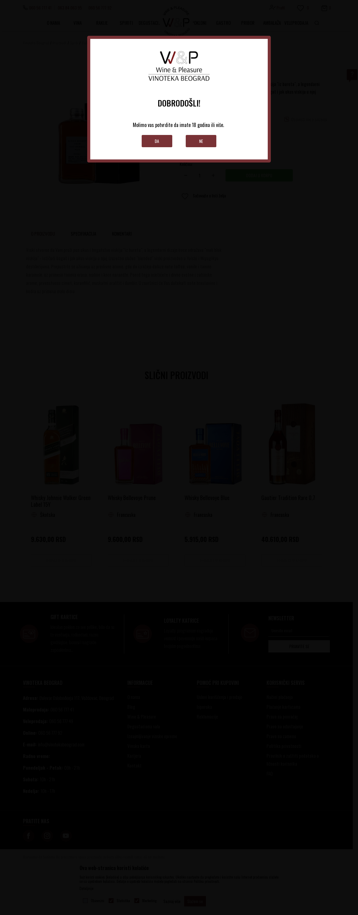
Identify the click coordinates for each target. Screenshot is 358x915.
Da (157, 141)
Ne (201, 141)
